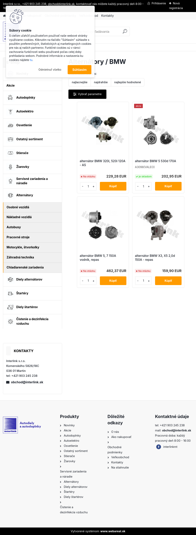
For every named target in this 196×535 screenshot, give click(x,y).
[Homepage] (4, 16)
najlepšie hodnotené (127, 82)
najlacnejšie (79, 82)
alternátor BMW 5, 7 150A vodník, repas (170, 164)
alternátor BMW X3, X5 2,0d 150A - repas (130, 264)
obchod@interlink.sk (27, 382)
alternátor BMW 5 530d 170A (126, 163)
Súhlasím (79, 70)
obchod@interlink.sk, (61, 4)
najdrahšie (101, 82)
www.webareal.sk (112, 531)
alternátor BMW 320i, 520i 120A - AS (88, 164)
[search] (125, 33)
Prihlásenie (158, 3)
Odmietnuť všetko (49, 69)
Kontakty (107, 16)
